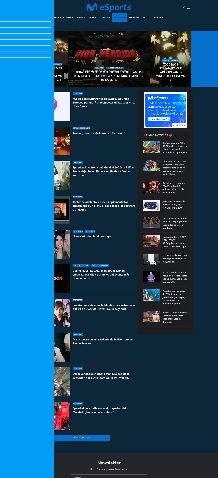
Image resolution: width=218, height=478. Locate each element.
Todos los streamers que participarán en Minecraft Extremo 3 (170, 72)
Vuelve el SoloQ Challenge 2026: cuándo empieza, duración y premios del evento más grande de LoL (101, 274)
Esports (81, 17)
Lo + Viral (159, 17)
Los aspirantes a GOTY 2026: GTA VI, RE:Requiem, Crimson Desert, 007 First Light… (175, 241)
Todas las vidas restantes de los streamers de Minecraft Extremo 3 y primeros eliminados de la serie (109, 75)
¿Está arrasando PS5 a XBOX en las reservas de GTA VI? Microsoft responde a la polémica (175, 147)
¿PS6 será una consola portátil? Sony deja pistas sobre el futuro (173, 204)
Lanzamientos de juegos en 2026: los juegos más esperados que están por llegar (174, 223)
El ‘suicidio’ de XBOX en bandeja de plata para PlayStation (174, 258)
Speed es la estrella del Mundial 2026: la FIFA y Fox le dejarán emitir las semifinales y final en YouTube (103, 171)
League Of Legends (63, 17)
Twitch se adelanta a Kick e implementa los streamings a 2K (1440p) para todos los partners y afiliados (104, 206)
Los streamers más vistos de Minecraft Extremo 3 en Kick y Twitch (47, 74)
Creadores (119, 17)
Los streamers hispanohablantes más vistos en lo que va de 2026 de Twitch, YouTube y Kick (104, 307)
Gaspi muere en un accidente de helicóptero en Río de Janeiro (103, 341)
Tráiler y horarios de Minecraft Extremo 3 (99, 133)
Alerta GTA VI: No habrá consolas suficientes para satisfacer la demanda (174, 317)
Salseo (146, 17)
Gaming (93, 17)
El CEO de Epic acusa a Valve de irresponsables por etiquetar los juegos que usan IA (174, 277)
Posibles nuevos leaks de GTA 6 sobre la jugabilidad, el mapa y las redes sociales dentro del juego (174, 297)
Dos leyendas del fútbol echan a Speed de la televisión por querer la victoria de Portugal (101, 376)
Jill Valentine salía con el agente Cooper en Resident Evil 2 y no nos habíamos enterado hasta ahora (174, 168)
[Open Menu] (188, 7)
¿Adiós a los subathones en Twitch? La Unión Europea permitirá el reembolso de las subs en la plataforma (104, 102)
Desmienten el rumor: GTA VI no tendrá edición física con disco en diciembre (174, 187)
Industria (134, 17)
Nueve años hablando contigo (92, 236)
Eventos (106, 17)
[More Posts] (81, 438)
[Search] (184, 7)
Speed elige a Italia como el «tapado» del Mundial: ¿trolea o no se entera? (99, 410)
